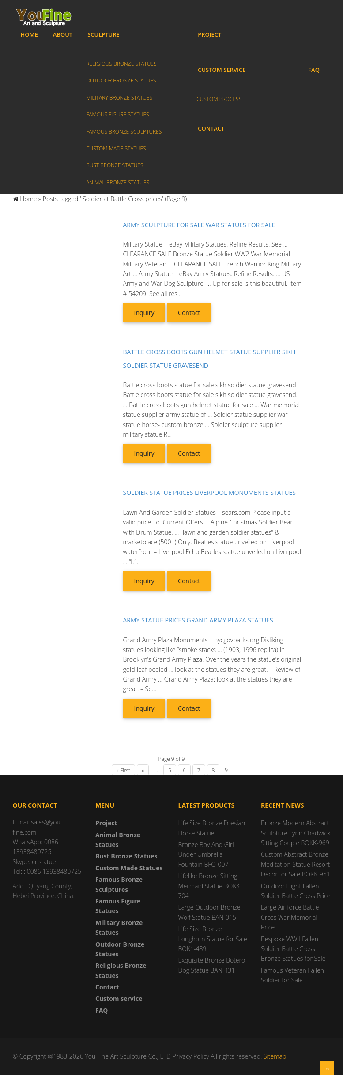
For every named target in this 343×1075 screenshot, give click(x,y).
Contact (211, 128)
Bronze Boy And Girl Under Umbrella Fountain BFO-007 (206, 854)
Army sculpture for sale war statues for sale (199, 225)
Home (29, 34)
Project (209, 34)
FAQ (314, 70)
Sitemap (275, 1056)
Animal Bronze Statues (117, 182)
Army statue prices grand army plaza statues (198, 620)
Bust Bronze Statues (114, 165)
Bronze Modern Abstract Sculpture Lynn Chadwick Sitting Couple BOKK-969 (295, 833)
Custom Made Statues (116, 148)
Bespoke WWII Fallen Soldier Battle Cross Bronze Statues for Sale (293, 949)
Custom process (218, 99)
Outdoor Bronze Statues (121, 80)
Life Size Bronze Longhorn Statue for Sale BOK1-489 (212, 939)
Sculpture (103, 34)
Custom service (221, 70)
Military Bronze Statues (119, 97)
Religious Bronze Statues (121, 63)
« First (123, 770)
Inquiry (144, 312)
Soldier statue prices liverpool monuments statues (209, 492)
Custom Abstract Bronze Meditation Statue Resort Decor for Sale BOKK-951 (295, 864)
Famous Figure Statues (117, 114)
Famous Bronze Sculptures (124, 131)
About (62, 34)
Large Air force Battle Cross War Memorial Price (290, 917)
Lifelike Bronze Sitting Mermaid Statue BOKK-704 (210, 886)
